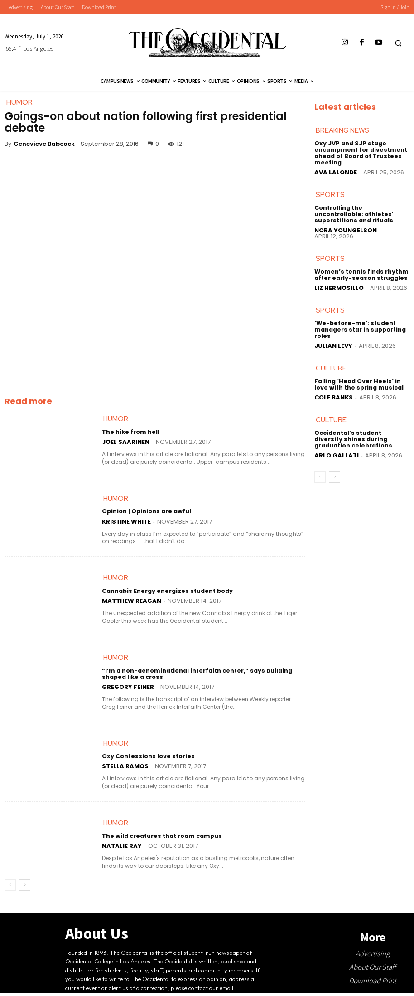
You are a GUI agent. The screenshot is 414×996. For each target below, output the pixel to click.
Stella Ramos (125, 768)
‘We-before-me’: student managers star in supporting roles (359, 329)
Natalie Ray (122, 848)
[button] (398, 43)
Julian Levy (333, 345)
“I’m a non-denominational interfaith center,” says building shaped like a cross (195, 676)
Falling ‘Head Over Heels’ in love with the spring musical (357, 384)
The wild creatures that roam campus (160, 839)
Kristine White (126, 522)
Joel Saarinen (125, 442)
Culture (331, 367)
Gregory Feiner (128, 688)
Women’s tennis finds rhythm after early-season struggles (360, 274)
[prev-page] (10, 888)
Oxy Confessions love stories (146, 759)
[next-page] (24, 888)
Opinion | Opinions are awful (146, 513)
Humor (115, 419)
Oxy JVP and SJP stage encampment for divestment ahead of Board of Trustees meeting (359, 153)
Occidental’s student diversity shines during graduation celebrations (361, 439)
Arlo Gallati (336, 454)
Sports (330, 194)
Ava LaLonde (335, 172)
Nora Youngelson (345, 229)
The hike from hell (130, 433)
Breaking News (342, 130)
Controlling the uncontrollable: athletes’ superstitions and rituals (353, 214)
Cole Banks (333, 397)
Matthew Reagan (131, 602)
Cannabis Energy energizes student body (165, 593)
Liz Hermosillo (339, 287)
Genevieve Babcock (44, 144)
